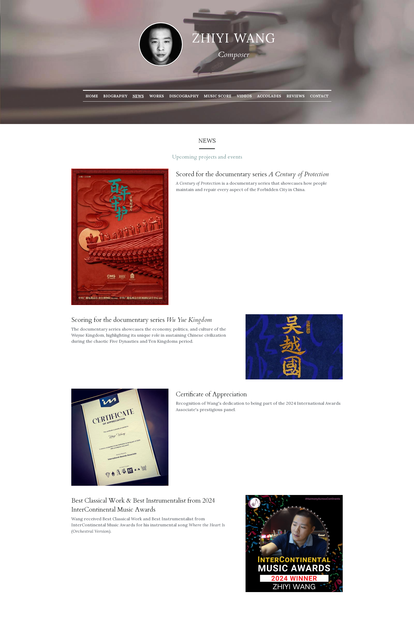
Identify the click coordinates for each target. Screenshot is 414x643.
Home (92, 96)
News (138, 96)
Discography (184, 96)
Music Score (217, 96)
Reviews (295, 96)
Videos (244, 96)
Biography (115, 96)
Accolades (269, 96)
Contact (319, 96)
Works (156, 96)
